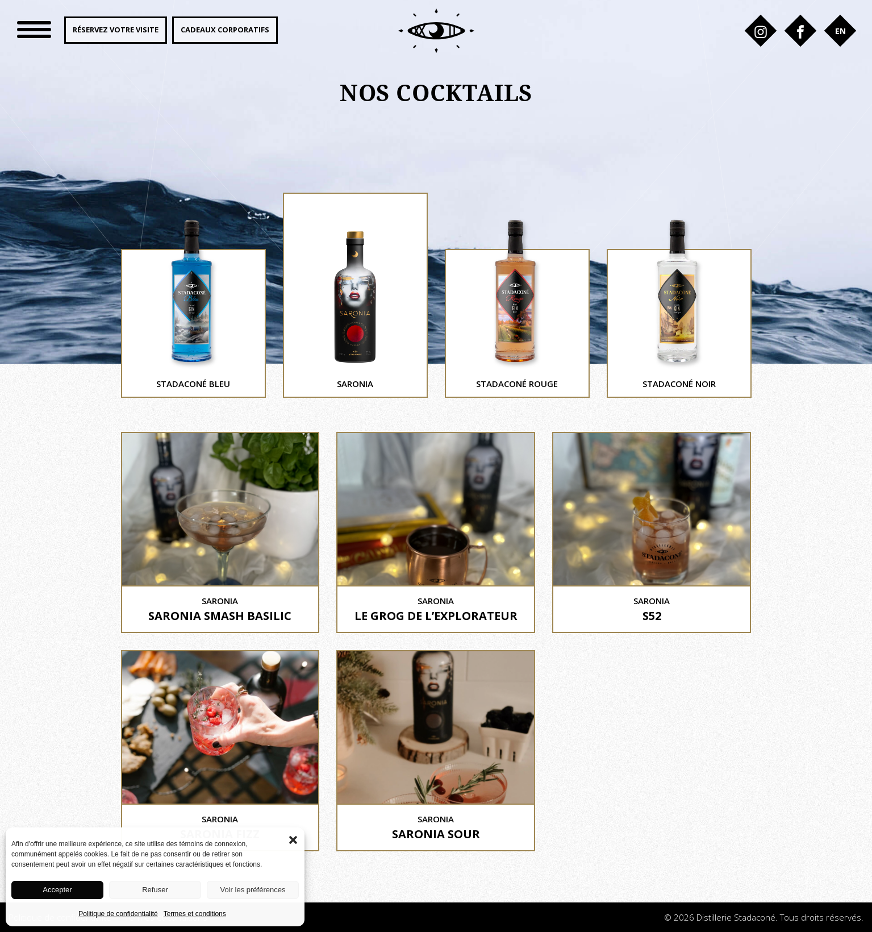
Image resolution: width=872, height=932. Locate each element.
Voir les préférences (253, 889)
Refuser (155, 889)
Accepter (57, 889)
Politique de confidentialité (117, 914)
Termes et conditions (195, 914)
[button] (293, 838)
